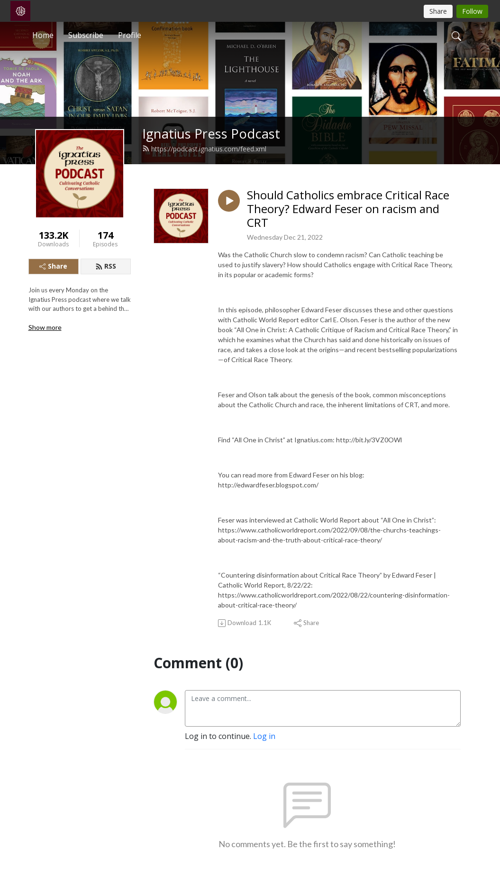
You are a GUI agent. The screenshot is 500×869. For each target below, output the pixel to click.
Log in (264, 736)
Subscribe (85, 35)
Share (53, 266)
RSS (105, 266)
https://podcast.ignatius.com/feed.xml (204, 148)
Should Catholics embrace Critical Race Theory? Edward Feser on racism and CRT (348, 208)
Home (43, 35)
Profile (129, 35)
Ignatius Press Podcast (211, 133)
